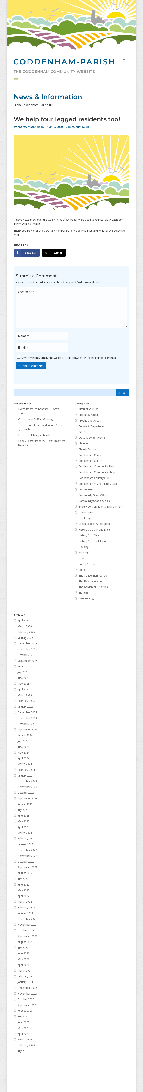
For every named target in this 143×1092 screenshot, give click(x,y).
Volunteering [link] (86, 598)
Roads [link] (82, 570)
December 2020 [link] (27, 988)
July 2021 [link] (23, 947)
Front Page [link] (85, 518)
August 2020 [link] (25, 1010)
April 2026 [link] (23, 620)
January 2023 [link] (25, 844)
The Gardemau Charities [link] (93, 587)
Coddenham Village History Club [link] (98, 483)
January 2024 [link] (25, 775)
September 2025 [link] (27, 660)
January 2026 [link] (25, 638)
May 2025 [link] (23, 683)
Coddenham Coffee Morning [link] (35, 419)
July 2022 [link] (23, 878)
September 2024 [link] (27, 729)
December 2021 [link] (27, 919)
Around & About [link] (88, 414)
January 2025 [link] (25, 706)
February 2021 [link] (26, 976)
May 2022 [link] (23, 890)
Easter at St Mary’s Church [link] (34, 435)
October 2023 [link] (26, 792)
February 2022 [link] (26, 907)
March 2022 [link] (25, 901)
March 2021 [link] (25, 970)
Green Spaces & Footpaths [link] (95, 524)
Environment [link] (86, 512)
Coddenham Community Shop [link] (97, 472)
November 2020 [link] (27, 993)
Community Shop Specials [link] (94, 501)
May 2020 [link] (23, 1028)
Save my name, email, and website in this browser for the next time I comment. (69, 357)
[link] (27, 253)
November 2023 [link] (27, 787)
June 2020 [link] (23, 1022)
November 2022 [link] (27, 856)
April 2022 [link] (23, 896)
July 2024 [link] (23, 741)
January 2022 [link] (25, 913)
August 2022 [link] (25, 873)
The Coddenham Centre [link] (93, 575)
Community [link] (73, 127)
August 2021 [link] (25, 942)
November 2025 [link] (27, 649)
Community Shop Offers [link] (93, 495)
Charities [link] (84, 443)
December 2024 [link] (27, 712)
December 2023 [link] (27, 781)
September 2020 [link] (27, 1005)
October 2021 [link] (26, 930)
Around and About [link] (90, 420)
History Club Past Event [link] (93, 541)
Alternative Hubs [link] (88, 409)
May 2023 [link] (23, 821)
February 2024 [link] (26, 769)
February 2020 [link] (26, 1045)
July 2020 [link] (23, 1016)
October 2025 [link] (26, 655)
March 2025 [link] (25, 695)
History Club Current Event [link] (94, 529)
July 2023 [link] (23, 810)
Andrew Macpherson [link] (31, 127)
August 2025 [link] (25, 666)
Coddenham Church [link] (90, 461)
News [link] (85, 127)
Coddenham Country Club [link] (94, 478)
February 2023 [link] (26, 838)
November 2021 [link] (27, 924)
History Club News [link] (90, 535)
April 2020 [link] (23, 1034)
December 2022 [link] (27, 850)
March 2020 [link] (25, 1039)
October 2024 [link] (26, 724)
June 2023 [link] (23, 815)
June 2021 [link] (23, 953)
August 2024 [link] (25, 735)
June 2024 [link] (23, 747)
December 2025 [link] (27, 643)
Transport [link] (84, 592)
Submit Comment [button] (31, 366)
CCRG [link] (82, 432)
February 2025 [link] (26, 701)
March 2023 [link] (25, 833)
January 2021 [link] (25, 982)
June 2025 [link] (23, 678)
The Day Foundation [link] (91, 581)
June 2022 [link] (23, 884)
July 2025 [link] (23, 672)
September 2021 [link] (27, 936)
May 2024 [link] (23, 752)
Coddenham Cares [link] (90, 455)
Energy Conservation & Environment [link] (100, 506)
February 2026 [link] (26, 632)
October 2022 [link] (26, 861)
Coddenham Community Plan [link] (96, 466)
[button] (16, 79)
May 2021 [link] (23, 959)
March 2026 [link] (25, 626)
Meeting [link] (83, 552)
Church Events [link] (87, 449)
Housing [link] (83, 547)
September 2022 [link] (27, 867)
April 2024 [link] (23, 758)
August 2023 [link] (25, 804)
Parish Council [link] (87, 564)
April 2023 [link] (23, 827)
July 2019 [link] (23, 1051)
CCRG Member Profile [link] (92, 437)
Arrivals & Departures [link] (91, 426)
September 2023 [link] (27, 798)
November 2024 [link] (27, 718)
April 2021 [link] (23, 965)
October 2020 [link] (26, 999)
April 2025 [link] (23, 689)
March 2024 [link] (25, 764)
